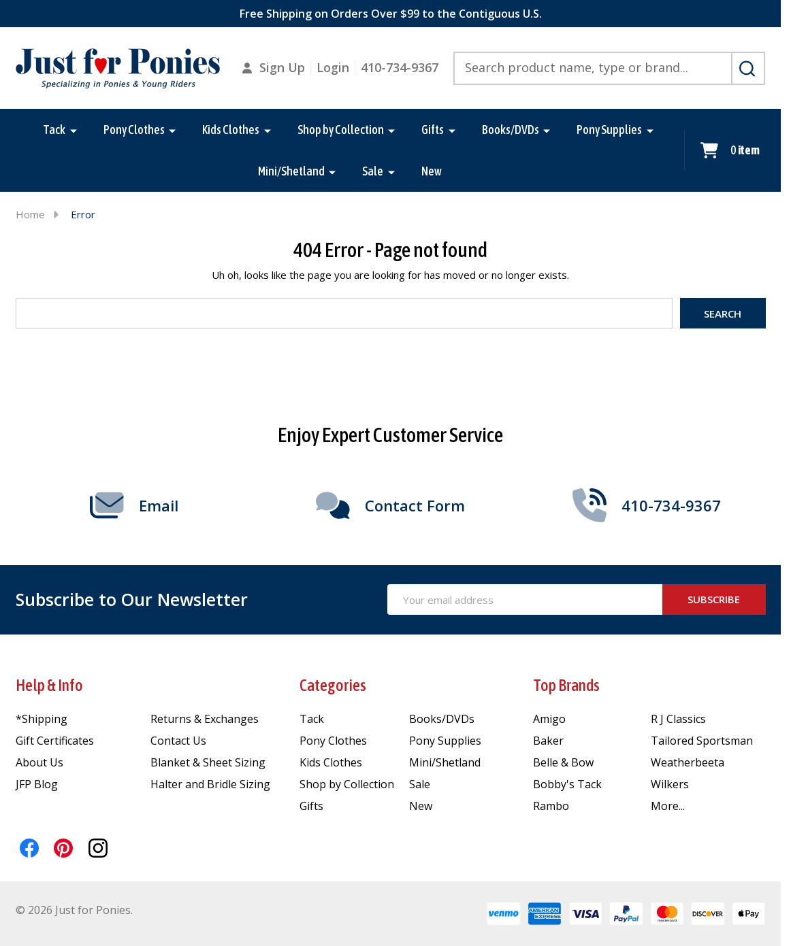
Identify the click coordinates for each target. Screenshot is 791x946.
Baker (548, 740)
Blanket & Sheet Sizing (207, 762)
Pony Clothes (134, 129)
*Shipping (41, 718)
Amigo (549, 718)
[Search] (748, 69)
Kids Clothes (230, 129)
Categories (333, 685)
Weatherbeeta (687, 762)
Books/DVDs (510, 129)
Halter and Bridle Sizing (210, 784)
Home (30, 214)
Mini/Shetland (291, 171)
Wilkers (670, 784)
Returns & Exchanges (204, 718)
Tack (54, 129)
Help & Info (49, 685)
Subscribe (714, 599)
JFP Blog (37, 784)
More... (668, 805)
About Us (39, 762)
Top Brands (566, 685)
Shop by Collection (340, 129)
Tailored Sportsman (702, 740)
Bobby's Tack (567, 784)
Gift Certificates (55, 740)
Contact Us (178, 740)
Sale (372, 171)
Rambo (551, 805)
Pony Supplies (609, 129)
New (431, 171)
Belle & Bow (563, 762)
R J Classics (678, 718)
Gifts (432, 129)
